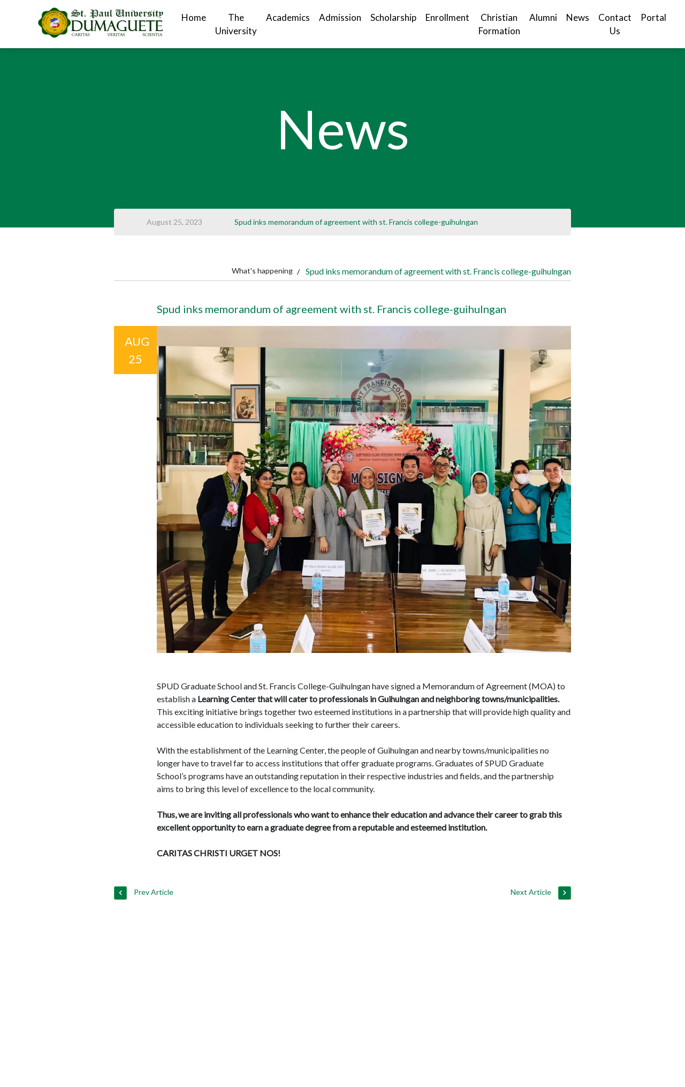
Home (193, 17)
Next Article (540, 893)
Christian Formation (499, 24)
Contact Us (614, 24)
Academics (288, 17)
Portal (653, 17)
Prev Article (143, 893)
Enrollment (447, 17)
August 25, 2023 (174, 221)
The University (236, 24)
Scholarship (393, 17)
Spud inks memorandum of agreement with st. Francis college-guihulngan (356, 221)
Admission (340, 17)
